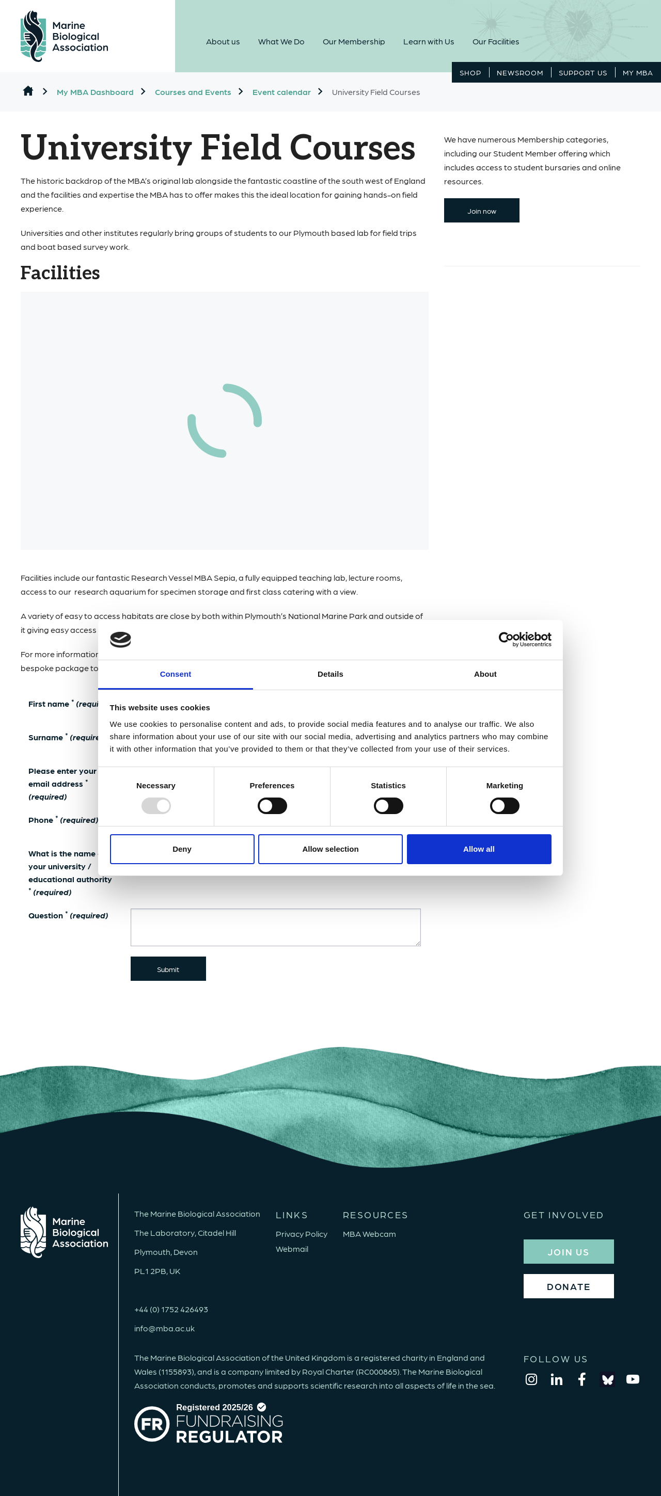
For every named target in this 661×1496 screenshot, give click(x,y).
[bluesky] (607, 1379)
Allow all (479, 849)
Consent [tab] (176, 674)
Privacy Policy (301, 1233)
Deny (182, 849)
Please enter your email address (62, 783)
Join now (481, 210)
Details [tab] (330, 674)
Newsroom (520, 72)
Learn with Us (428, 41)
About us (223, 41)
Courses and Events (193, 92)
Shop (470, 72)
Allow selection (330, 849)
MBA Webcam (369, 1233)
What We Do (281, 41)
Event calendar (282, 92)
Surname (68, 736)
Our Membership (354, 41)
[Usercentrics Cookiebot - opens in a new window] (506, 639)
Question (68, 914)
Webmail (292, 1248)
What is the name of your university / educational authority (70, 872)
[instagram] (531, 1379)
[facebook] (582, 1379)
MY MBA (638, 72)
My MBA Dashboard (95, 92)
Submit (168, 969)
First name (71, 702)
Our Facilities (496, 41)
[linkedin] (556, 1379)
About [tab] (485, 674)
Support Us (583, 72)
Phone (69, 819)
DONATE (569, 1286)
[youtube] (632, 1379)
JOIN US (568, 1251)
